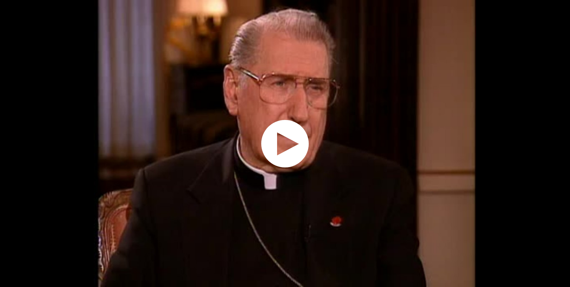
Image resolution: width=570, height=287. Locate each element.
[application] (285, 143)
